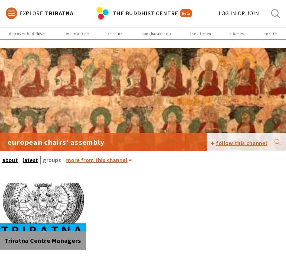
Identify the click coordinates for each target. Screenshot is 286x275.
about (10, 160)
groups (52, 160)
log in (239, 13)
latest (30, 160)
